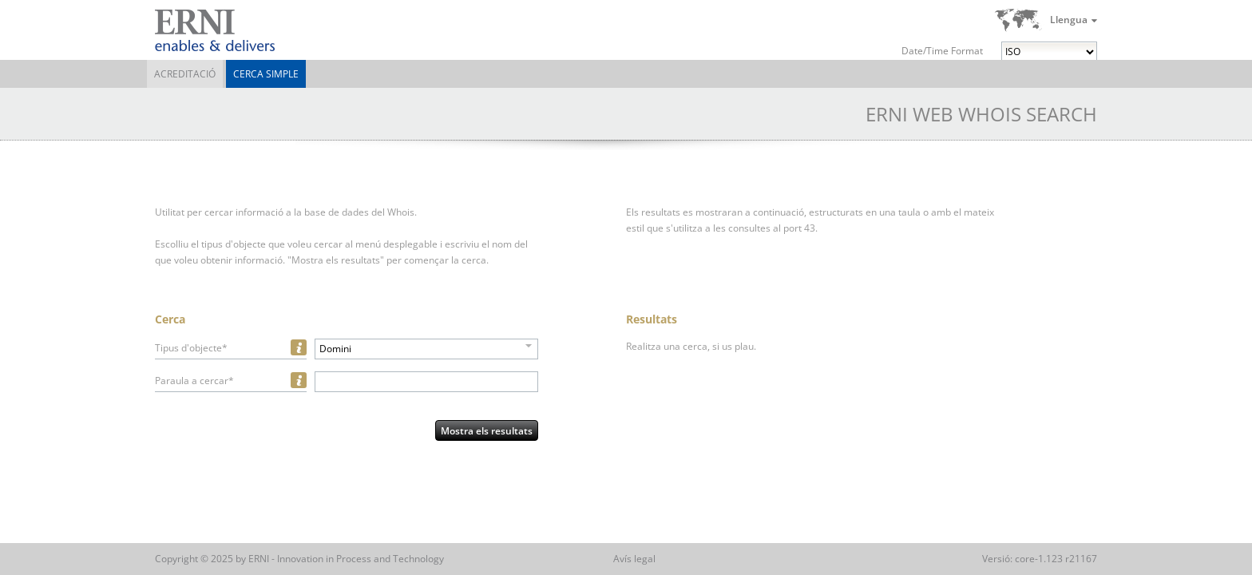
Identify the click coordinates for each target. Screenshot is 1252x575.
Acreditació (185, 74)
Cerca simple (266, 74)
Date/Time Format (942, 51)
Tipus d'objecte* (191, 348)
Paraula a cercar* (194, 380)
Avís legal (634, 558)
